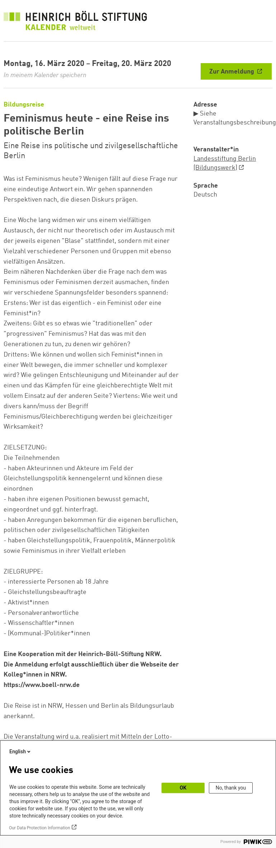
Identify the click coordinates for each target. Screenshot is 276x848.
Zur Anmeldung (232, 72)
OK (183, 788)
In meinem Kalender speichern (45, 75)
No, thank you (231, 788)
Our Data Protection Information (39, 827)
